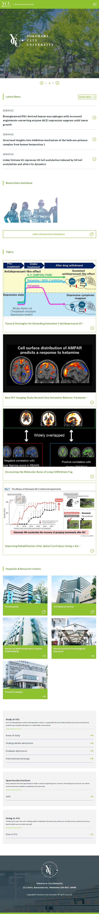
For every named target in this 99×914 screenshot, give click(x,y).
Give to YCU (11, 834)
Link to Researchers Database (49, 234)
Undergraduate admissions (19, 743)
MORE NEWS (85, 96)
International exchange (18, 758)
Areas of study (13, 735)
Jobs (8, 796)
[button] (41, 83)
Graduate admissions (16, 750)
